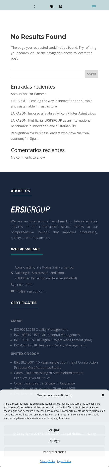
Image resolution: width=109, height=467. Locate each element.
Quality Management (52, 329)
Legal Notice (64, 461)
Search (91, 74)
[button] (103, 395)
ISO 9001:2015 (25, 329)
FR (51, 6)
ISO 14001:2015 (26, 335)
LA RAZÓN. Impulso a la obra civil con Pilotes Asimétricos (53, 113)
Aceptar (54, 430)
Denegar (55, 441)
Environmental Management (59, 335)
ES (60, 6)
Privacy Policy (47, 461)
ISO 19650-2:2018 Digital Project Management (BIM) (53, 340)
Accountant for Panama (28, 94)
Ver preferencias (54, 452)
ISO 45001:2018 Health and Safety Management (50, 345)
